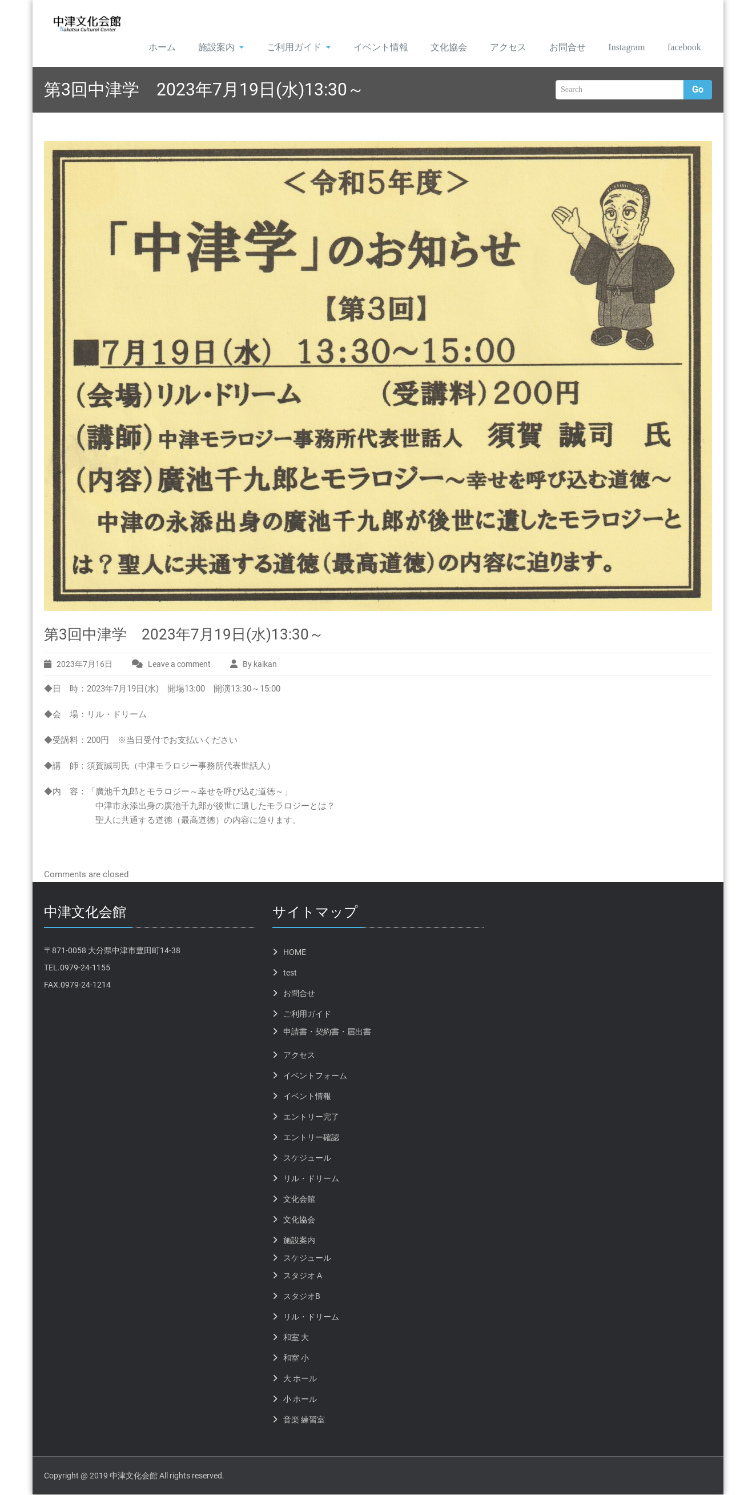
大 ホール (300, 1379)
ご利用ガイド (285, 47)
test (290, 973)
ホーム (146, 47)
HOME (294, 952)
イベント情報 (367, 47)
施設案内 (207, 47)
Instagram (619, 47)
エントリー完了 (311, 1117)
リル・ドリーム (311, 1179)
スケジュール (307, 1158)
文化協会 (437, 47)
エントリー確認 (311, 1137)
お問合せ (556, 47)
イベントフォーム (315, 1076)
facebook (682, 47)
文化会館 (299, 1199)
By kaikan (260, 664)
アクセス (496, 47)
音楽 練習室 (304, 1420)
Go (697, 90)
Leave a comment (179, 664)
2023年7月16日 (84, 664)
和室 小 (296, 1358)
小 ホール (300, 1399)
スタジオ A (302, 1276)
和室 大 (296, 1337)
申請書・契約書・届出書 (327, 1032)
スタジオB (301, 1296)
